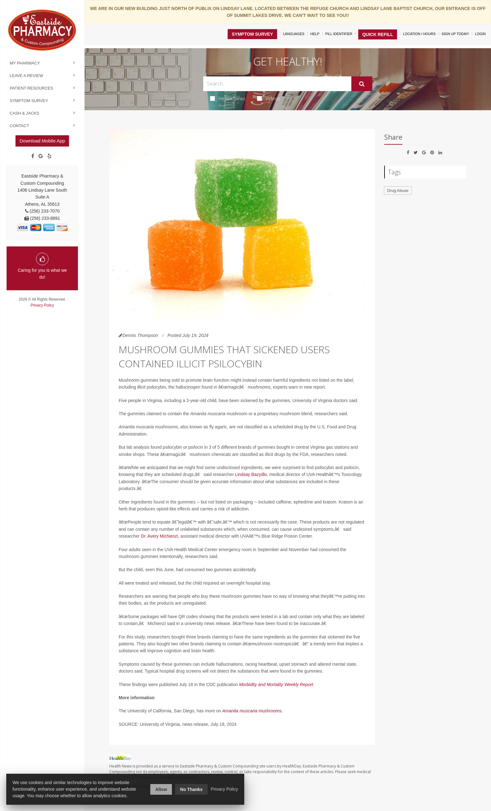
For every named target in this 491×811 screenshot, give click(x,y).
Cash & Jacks (24, 113)
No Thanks (191, 789)
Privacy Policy (42, 305)
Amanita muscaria (239, 710)
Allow (161, 789)
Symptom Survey (29, 100)
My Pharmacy (25, 63)
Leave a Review (26, 75)
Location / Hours (419, 34)
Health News (228, 98)
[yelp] (49, 156)
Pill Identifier (338, 34)
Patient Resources (31, 88)
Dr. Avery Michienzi (159, 536)
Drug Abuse (398, 190)
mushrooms (269, 710)
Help (314, 34)
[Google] (41, 156)
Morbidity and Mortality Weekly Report (276, 684)
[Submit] (361, 83)
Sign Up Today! (455, 34)
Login (480, 34)
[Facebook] (32, 156)
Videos (268, 98)
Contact (19, 125)
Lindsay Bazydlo (251, 474)
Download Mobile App (42, 140)
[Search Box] (277, 83)
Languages (293, 34)
